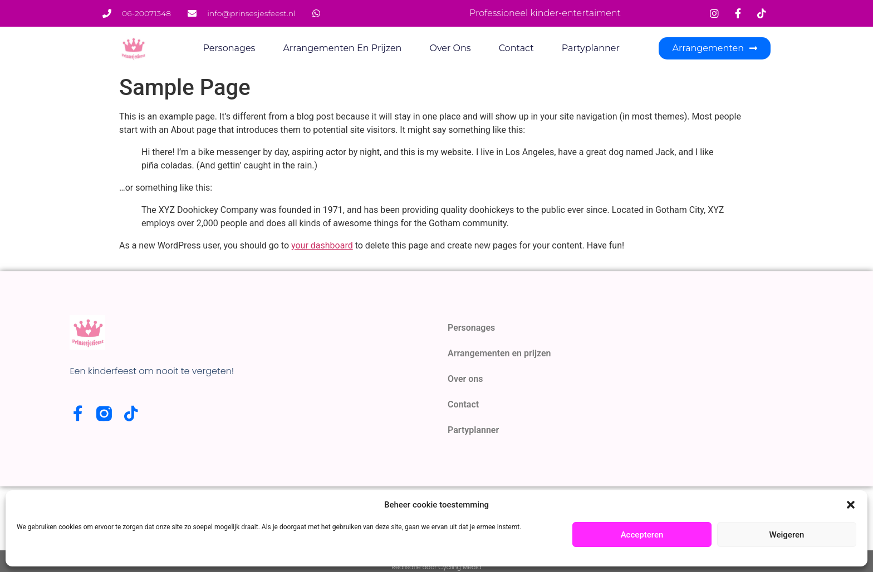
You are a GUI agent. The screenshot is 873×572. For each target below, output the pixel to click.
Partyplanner (591, 48)
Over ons (449, 48)
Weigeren (787, 535)
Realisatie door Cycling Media (437, 567)
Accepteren (642, 535)
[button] (850, 504)
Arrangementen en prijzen (342, 48)
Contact (516, 48)
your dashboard (322, 245)
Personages (229, 48)
